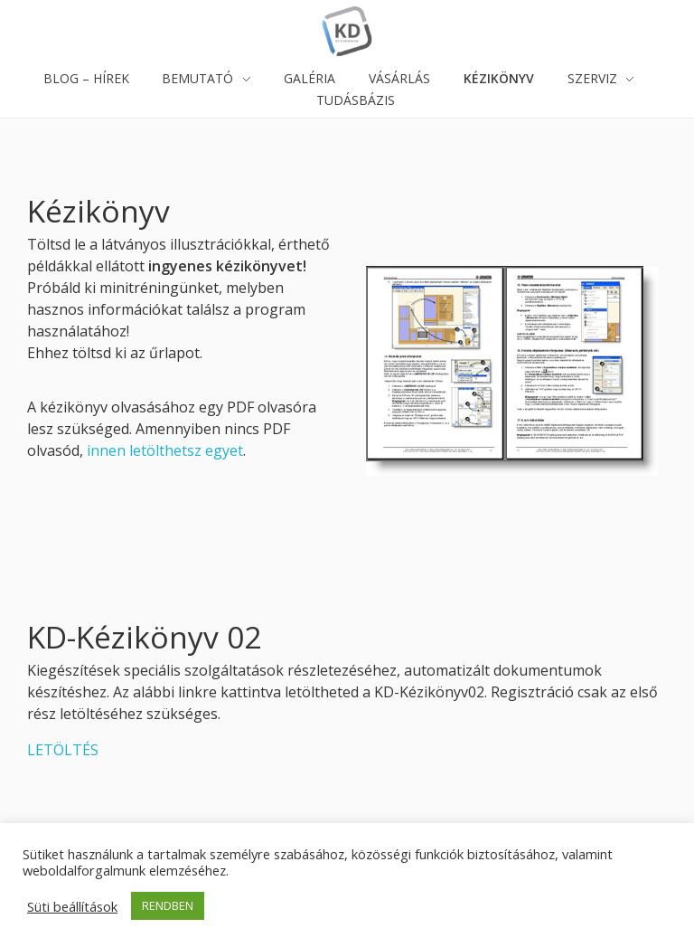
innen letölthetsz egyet (165, 450)
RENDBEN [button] (167, 905)
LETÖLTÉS (62, 750)
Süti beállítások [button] (72, 906)
